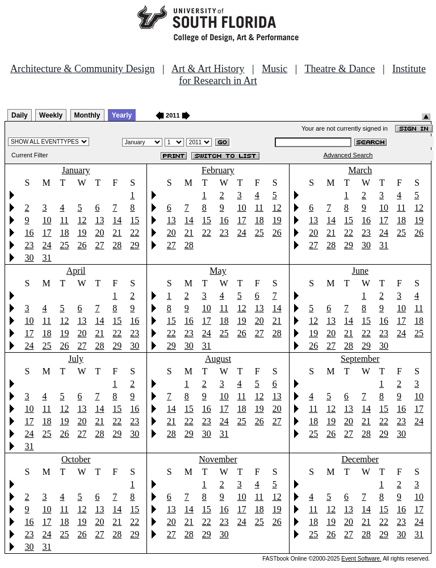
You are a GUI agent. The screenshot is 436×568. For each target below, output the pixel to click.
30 (29, 257)
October (76, 459)
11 (64, 220)
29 (134, 245)
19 (81, 232)
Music (274, 68)
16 (29, 232)
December (360, 459)
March (360, 170)
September (360, 359)
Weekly (50, 115)
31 (46, 257)
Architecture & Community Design (82, 68)
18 (64, 232)
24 (46, 245)
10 (46, 220)
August (218, 359)
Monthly (87, 115)
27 (99, 245)
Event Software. (361, 559)
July (75, 359)
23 (29, 245)
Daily (19, 115)
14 (116, 220)
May (217, 270)
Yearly (122, 115)
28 (116, 245)
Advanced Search (348, 155)
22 (134, 232)
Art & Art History (208, 68)
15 (134, 220)
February (218, 170)
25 (64, 245)
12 (81, 220)
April (76, 270)
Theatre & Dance (339, 68)
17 (46, 232)
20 (99, 232)
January (76, 170)
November (218, 459)
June (360, 270)
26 (81, 245)
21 (116, 232)
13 (99, 220)
